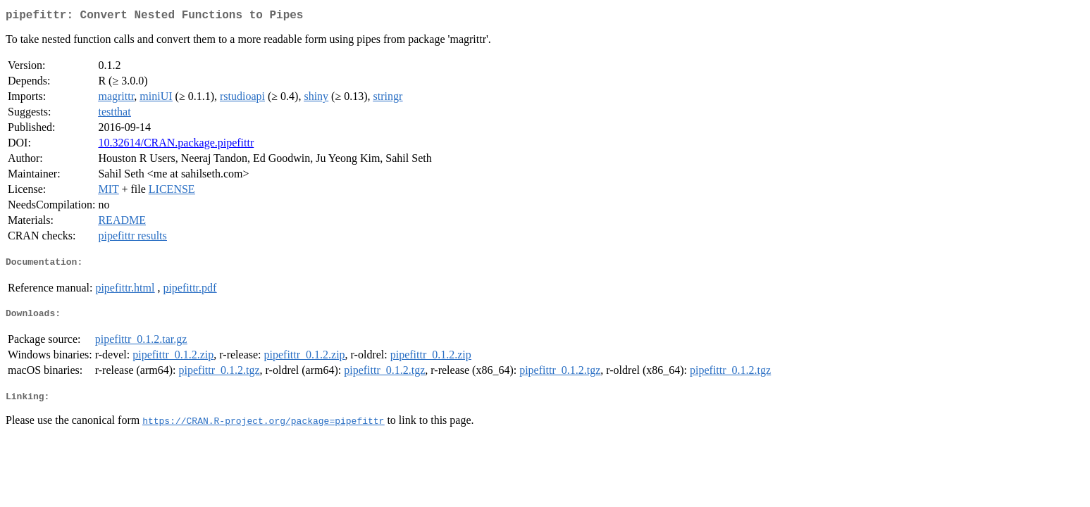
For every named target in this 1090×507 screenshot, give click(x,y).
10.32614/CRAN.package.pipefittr (176, 145)
